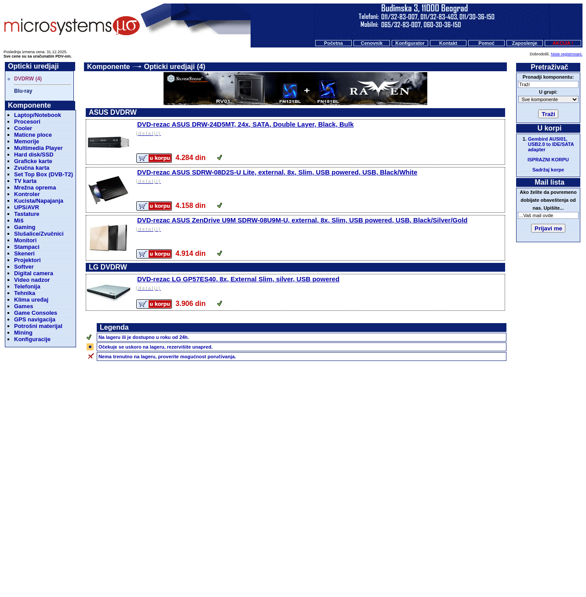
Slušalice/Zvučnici (39, 233)
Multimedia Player (38, 148)
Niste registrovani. (566, 54)
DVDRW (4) (28, 79)
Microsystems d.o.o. (300, 569)
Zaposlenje (524, 43)
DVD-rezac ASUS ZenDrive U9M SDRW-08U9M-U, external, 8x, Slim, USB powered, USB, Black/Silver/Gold (319, 224)
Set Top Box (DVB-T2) (43, 174)
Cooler (23, 128)
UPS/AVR (26, 207)
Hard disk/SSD (34, 154)
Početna (333, 43)
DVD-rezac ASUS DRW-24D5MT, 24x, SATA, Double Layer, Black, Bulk (319, 129)
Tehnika (24, 293)
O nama (361, 552)
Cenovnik (372, 43)
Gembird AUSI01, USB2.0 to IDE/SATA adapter (551, 144)
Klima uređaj (31, 299)
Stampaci (27, 247)
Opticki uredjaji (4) (175, 66)
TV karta (25, 181)
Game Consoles (35, 312)
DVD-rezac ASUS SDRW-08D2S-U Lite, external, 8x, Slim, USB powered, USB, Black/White (319, 177)
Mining (23, 332)
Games (23, 306)
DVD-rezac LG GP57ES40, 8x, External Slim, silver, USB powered (319, 283)
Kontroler (27, 194)
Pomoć (486, 43)
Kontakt (448, 43)
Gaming (24, 227)
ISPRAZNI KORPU (548, 159)
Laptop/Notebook (37, 115)
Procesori (27, 121)
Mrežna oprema (35, 187)
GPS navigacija (34, 319)
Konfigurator (410, 43)
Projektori (27, 260)
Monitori (25, 240)
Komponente (108, 66)
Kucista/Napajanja (38, 200)
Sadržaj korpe (548, 169)
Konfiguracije (32, 339)
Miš (19, 220)
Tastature (27, 214)
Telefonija (27, 286)
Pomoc (336, 552)
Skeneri (24, 253)
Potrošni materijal (38, 326)
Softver (24, 266)
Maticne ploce (33, 134)
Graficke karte (33, 161)
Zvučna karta (31, 167)
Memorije (26, 141)
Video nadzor (32, 280)
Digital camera (33, 273)
